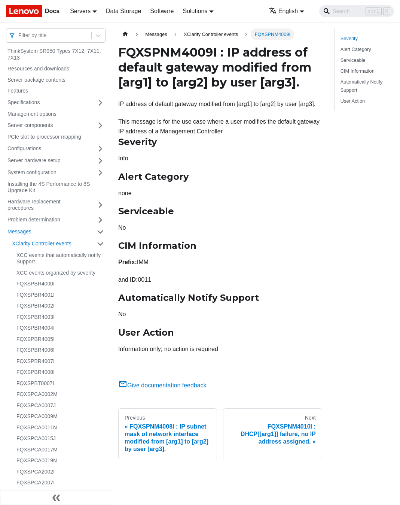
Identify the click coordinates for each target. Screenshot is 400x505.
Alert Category (356, 49)
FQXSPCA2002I (35, 472)
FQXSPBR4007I (35, 361)
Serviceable (353, 60)
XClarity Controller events (41, 244)
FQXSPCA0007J (36, 405)
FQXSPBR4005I (35, 339)
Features (17, 91)
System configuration (32, 172)
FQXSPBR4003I (35, 317)
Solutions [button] (195, 11)
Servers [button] (80, 11)
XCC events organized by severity (55, 273)
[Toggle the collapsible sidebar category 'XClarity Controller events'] (100, 244)
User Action (353, 101)
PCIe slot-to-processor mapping (44, 137)
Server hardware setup (34, 160)
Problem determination (33, 220)
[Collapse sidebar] (56, 497)
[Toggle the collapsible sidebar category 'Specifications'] (100, 103)
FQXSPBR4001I (35, 295)
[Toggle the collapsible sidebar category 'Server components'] (100, 125)
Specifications (23, 102)
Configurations (24, 148)
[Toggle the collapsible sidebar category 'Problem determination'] (100, 220)
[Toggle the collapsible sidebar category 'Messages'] (100, 232)
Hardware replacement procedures (34, 205)
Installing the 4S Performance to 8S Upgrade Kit (48, 187)
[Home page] (125, 34)
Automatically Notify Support (361, 86)
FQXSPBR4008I (35, 372)
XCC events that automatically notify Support (58, 258)
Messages (19, 232)
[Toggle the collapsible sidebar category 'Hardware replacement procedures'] (100, 205)
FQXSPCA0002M (37, 394)
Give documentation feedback (162, 385)
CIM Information (358, 71)
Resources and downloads (38, 69)
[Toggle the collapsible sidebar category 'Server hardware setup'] (100, 161)
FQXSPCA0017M (37, 450)
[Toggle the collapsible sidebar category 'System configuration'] (100, 173)
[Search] (356, 11)
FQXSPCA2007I (35, 483)
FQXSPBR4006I (35, 350)
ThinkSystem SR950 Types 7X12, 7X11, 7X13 (54, 54)
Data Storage (123, 11)
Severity (349, 38)
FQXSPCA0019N (36, 460)
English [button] (283, 11)
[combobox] (19, 35)
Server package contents (36, 80)
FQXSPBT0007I (35, 383)
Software (162, 11)
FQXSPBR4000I (35, 284)
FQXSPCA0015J (36, 438)
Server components (30, 125)
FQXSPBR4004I (35, 328)
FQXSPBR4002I (35, 306)
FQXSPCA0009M (37, 416)
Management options (32, 114)
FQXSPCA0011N (36, 427)
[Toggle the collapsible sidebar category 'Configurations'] (100, 149)
